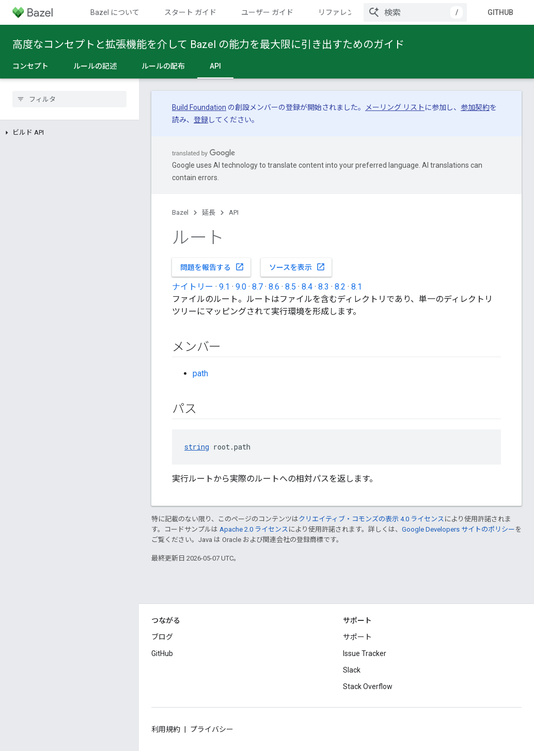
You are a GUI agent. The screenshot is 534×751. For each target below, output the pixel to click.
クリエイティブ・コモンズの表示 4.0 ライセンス (371, 519)
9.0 (240, 287)
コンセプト (30, 66)
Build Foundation (199, 107)
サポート (357, 637)
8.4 (307, 287)
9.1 (224, 287)
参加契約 (475, 107)
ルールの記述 (95, 66)
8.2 (340, 287)
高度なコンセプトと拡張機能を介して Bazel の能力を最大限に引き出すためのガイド (208, 44)
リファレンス (340, 12)
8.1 (356, 287)
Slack (351, 670)
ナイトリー (192, 287)
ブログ (162, 637)
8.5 (290, 287)
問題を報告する (212, 266)
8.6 (274, 287)
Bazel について (114, 12)
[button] (69, 132)
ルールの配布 (163, 66)
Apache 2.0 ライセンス (253, 529)
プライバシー (211, 729)
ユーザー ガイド (267, 12)
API (234, 212)
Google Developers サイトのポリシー (458, 529)
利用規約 (165, 729)
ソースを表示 (297, 266)
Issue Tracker (364, 653)
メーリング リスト (395, 107)
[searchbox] (69, 99)
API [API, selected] (215, 66)
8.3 (323, 287)
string (196, 447)
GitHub (500, 12)
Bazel (180, 212)
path (200, 373)
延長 (208, 212)
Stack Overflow (367, 686)
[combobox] (415, 12)
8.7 (257, 287)
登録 (201, 120)
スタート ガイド (190, 12)
